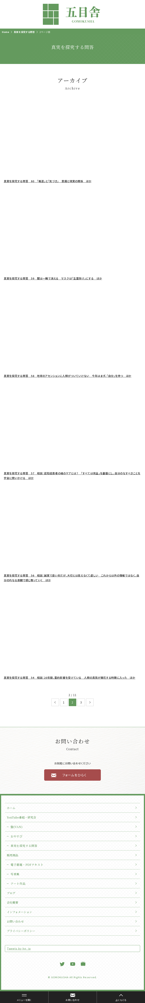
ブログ (11, 893)
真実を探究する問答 (24, 846)
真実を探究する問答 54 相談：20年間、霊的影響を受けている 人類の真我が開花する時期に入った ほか (69, 677)
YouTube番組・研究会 (21, 817)
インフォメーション (19, 912)
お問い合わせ (15, 921)
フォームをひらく (74, 775)
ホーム (11, 808)
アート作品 (18, 884)
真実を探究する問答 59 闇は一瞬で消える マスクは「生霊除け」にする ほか (53, 278)
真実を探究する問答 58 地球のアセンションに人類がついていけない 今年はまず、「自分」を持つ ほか (67, 376)
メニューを (22, 997)
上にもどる (121, 999)
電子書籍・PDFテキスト (27, 865)
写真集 (15, 874)
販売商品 (12, 855)
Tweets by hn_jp (19, 948)
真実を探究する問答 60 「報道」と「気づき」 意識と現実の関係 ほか (48, 181)
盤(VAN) (16, 827)
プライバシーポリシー (21, 931)
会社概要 (12, 902)
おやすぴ (16, 836)
